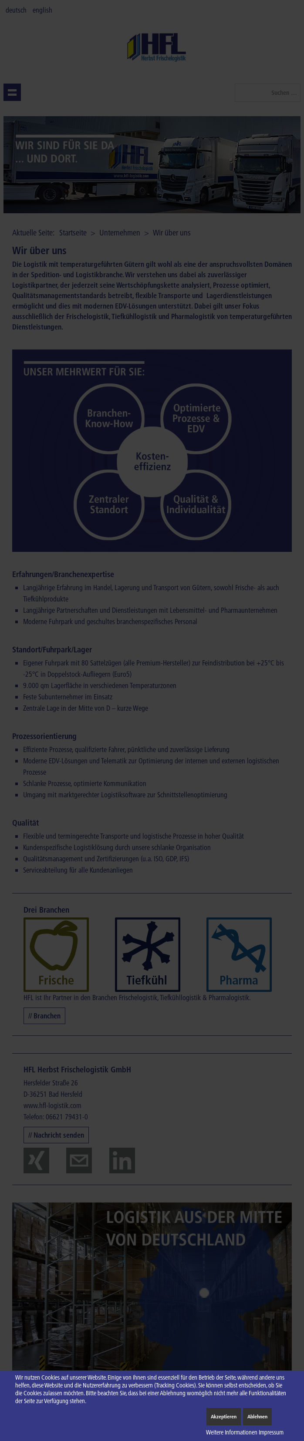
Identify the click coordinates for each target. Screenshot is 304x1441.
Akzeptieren (223, 1416)
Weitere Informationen (231, 1432)
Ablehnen (257, 1416)
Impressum (271, 1432)
